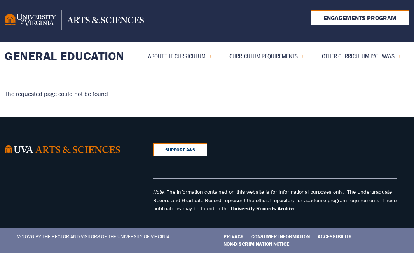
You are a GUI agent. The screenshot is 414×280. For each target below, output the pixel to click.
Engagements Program (360, 18)
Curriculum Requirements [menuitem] (263, 58)
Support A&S (180, 149)
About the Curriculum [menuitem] (177, 58)
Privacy (233, 236)
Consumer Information (280, 236)
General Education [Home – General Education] (64, 55)
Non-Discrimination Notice (256, 244)
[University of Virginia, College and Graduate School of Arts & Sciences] (74, 21)
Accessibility (334, 236)
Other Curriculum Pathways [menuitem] (358, 58)
